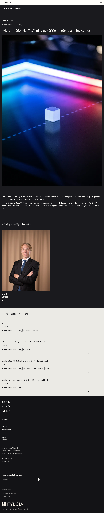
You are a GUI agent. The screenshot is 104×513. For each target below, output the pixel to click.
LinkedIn (4, 440)
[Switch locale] (92, 2)
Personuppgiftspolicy (9, 493)
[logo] (6, 2)
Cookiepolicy (6, 496)
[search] (96, 2)
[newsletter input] (20, 479)
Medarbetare (8, 406)
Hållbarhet (5, 426)
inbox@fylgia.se (7, 458)
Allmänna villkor (6, 489)
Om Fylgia (5, 419)
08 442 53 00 (6, 461)
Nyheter (6, 410)
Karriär (4, 423)
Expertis (6, 401)
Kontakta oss (6, 430)
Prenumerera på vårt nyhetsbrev (13, 475)
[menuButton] (100, 2)
